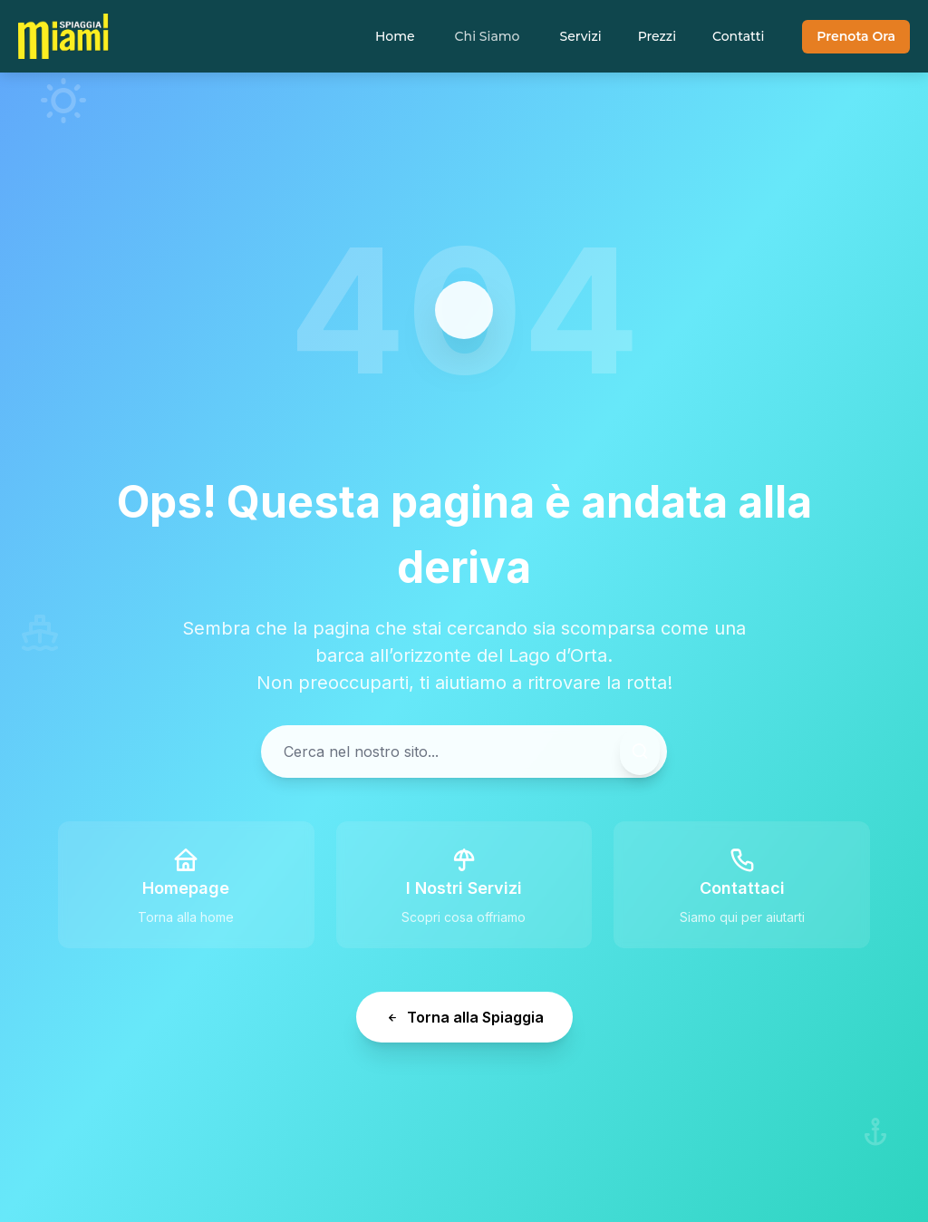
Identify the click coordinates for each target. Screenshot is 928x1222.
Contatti (738, 36)
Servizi (580, 36)
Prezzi (657, 36)
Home (395, 36)
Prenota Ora (856, 36)
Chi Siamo (487, 36)
